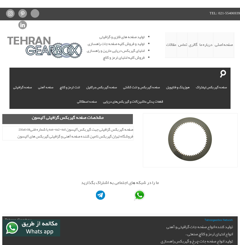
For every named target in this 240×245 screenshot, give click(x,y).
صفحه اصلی (224, 44)
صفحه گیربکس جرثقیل (101, 87)
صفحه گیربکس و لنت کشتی (141, 87)
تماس (182, 44)
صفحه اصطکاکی (87, 102)
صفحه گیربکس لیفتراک (211, 87)
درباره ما (206, 44)
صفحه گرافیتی (22, 87)
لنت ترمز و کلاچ (70, 87)
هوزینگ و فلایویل (178, 87)
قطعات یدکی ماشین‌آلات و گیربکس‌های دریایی (133, 102)
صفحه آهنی (45, 87)
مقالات (171, 44)
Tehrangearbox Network (218, 219)
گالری (193, 44)
